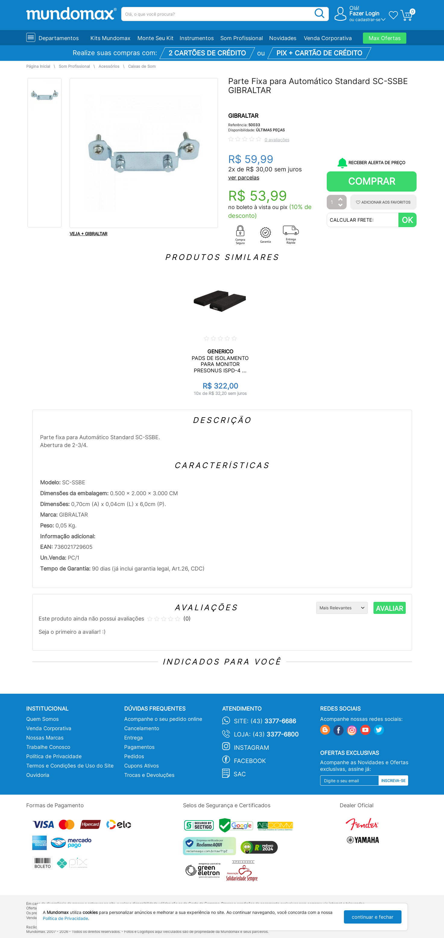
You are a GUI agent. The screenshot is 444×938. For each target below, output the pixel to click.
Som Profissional (241, 38)
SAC (240, 774)
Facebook (250, 760)
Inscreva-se (393, 780)
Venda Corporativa (328, 38)
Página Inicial (38, 66)
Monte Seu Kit (155, 38)
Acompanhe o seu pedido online (163, 719)
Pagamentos (139, 747)
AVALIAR (389, 608)
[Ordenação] (342, 608)
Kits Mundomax (110, 38)
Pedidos (134, 756)
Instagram (251, 747)
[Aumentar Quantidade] (340, 199)
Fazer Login (364, 13)
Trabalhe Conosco (48, 747)
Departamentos (59, 38)
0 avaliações (277, 139)
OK (407, 220)
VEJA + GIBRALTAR (88, 233)
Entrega (133, 738)
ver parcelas (243, 177)
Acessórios (109, 66)
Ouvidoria (37, 775)
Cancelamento (141, 728)
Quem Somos (42, 719)
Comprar (371, 181)
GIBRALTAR (243, 115)
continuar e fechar (372, 917)
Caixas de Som (142, 66)
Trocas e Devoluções (149, 775)
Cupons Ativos (141, 766)
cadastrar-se (367, 19)
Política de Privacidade (54, 756)
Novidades (282, 38)
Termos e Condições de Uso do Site (70, 766)
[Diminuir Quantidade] (340, 205)
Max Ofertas (385, 38)
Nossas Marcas (45, 738)
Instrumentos (197, 38)
